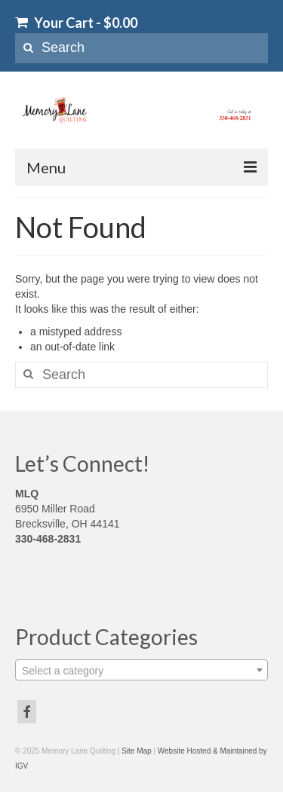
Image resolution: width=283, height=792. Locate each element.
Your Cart (76, 22)
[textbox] (141, 670)
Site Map (136, 751)
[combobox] (141, 669)
